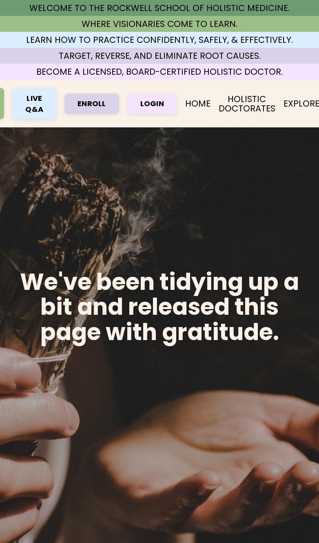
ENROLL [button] (92, 103)
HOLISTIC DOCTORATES (247, 103)
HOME (197, 103)
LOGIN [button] (152, 103)
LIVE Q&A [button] (34, 103)
